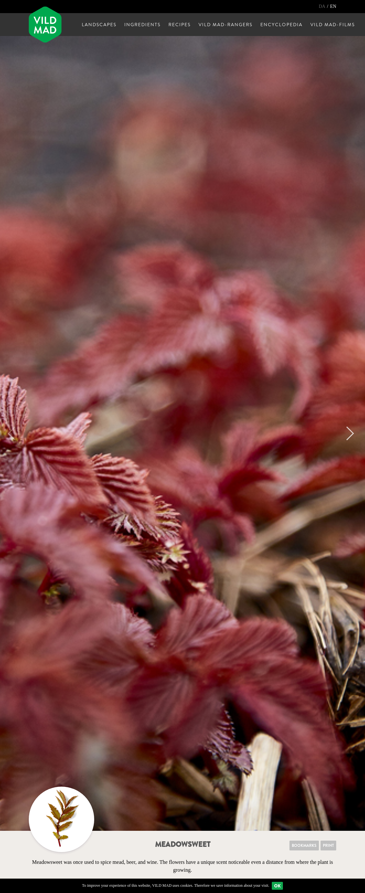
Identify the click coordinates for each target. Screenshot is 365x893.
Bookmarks (304, 845)
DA (322, 6)
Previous (15, 433)
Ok (277, 886)
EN (333, 6)
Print (328, 845)
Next (347, 433)
